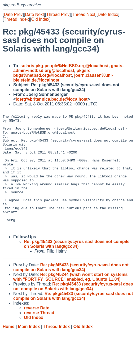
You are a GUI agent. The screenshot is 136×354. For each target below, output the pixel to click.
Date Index (108, 14)
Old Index (40, 19)
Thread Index (16, 19)
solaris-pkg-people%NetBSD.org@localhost (64, 65)
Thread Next (83, 14)
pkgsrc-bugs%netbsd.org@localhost (52, 73)
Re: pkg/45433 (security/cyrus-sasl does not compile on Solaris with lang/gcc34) (76, 266)
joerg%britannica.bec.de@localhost (51, 99)
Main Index (29, 349)
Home (8, 349)
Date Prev (13, 14)
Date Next (34, 14)
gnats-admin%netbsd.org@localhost (68, 68)
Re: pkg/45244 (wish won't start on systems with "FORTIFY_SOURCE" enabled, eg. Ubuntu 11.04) (70, 299)
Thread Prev (58, 14)
